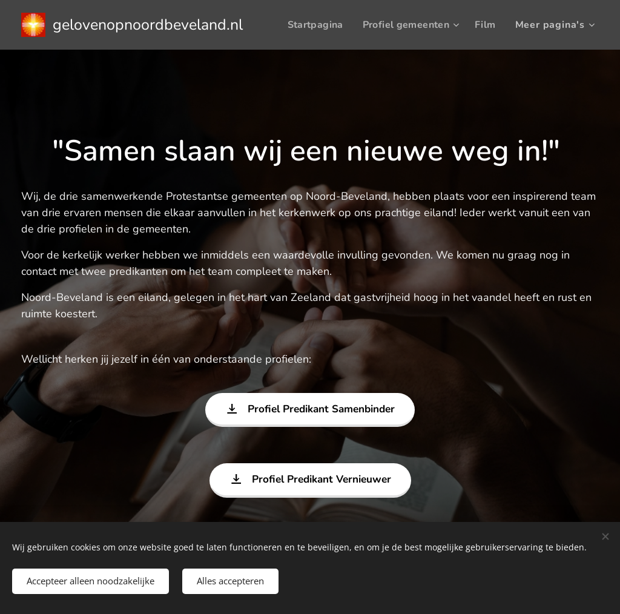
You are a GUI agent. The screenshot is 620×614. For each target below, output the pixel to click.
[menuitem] (353, 25)
